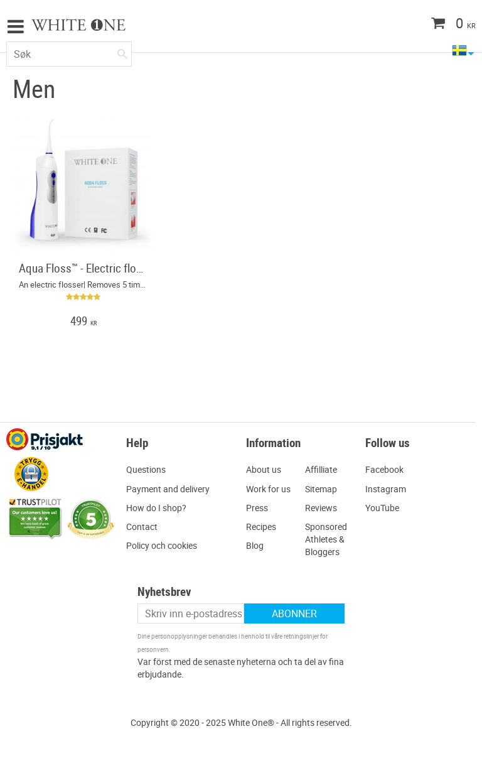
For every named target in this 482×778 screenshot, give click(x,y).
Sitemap (321, 489)
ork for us (272, 489)
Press (257, 508)
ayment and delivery (171, 489)
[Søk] (122, 51)
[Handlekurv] (429, 24)
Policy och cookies (161, 545)
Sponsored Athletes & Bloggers (326, 539)
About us (263, 469)
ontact (145, 526)
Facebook (384, 469)
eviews (324, 508)
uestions (149, 469)
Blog (255, 545)
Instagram (385, 489)
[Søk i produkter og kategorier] (69, 54)
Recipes (261, 526)
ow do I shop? (159, 508)
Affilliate (321, 469)
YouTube (382, 508)
